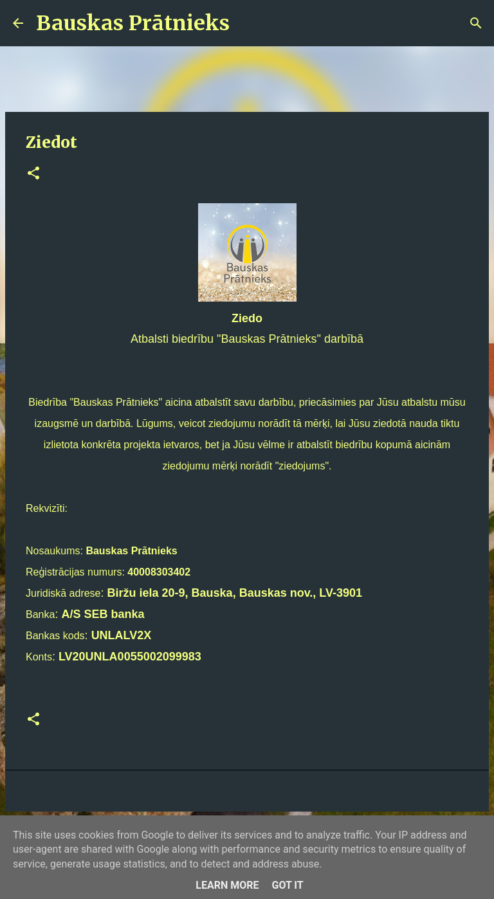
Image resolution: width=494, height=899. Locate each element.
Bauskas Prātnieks (133, 23)
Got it (287, 885)
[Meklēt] (247, 23)
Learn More (227, 885)
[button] (33, 174)
